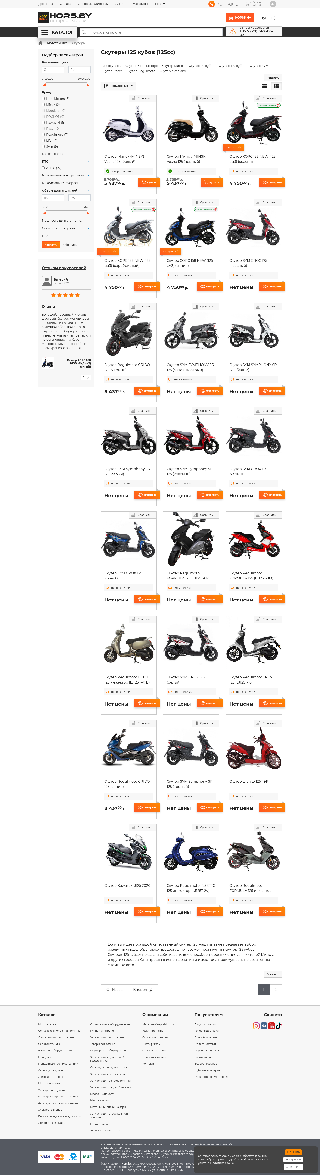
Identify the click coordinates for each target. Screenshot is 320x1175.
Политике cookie (222, 1163)
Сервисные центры (207, 1050)
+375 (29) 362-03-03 (256, 33)
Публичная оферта (207, 1070)
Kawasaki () (55, 123)
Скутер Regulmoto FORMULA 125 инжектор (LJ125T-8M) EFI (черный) (250, 891)
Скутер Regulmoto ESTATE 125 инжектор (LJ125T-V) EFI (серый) (128, 682)
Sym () (52, 147)
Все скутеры (111, 66)
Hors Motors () (57, 99)
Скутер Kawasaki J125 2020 (127, 886)
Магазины (140, 4)
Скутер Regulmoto (140, 71)
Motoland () (55, 111)
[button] (83, 377)
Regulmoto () (57, 135)
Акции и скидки (205, 1024)
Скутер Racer (112, 71)
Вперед (143, 990)
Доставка (45, 4)
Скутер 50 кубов (201, 66)
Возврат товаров (206, 1063)
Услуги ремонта (153, 1030)
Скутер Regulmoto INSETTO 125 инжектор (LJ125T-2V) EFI (191, 891)
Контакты (148, 1063)
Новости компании (155, 1057)
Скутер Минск (173, 66)
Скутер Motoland (173, 71)
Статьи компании (154, 1050)
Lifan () (52, 141)
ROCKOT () (55, 117)
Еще (158, 4)
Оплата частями (205, 1044)
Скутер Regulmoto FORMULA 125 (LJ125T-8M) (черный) (189, 578)
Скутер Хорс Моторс (141, 66)
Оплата (65, 4)
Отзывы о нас (203, 1057)
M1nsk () (53, 105)
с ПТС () (54, 168)
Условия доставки (207, 1030)
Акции (120, 4)
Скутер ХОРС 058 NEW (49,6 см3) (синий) (79, 363)
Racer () (53, 129)
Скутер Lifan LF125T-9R (248, 781)
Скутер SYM (259, 66)
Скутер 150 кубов (232, 66)
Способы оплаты (206, 1037)
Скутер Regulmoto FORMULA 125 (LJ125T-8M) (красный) (251, 578)
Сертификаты (151, 1044)
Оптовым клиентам (93, 4)
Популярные (116, 86)
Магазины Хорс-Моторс (158, 1024)
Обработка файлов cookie (212, 1076)
